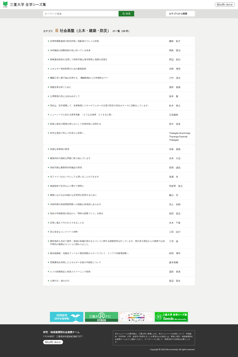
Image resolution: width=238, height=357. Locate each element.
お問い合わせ (226, 4)
